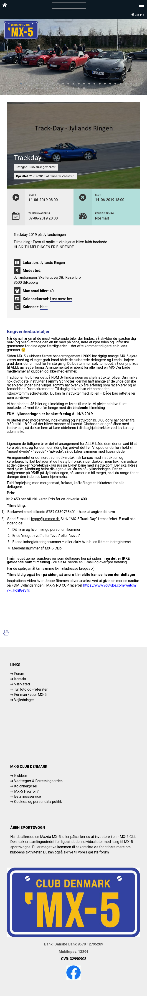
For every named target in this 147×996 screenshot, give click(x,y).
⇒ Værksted (20, 684)
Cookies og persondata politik (38, 801)
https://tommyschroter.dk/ (27, 393)
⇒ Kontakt (18, 679)
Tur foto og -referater (31, 689)
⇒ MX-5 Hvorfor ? (24, 791)
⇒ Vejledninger (22, 700)
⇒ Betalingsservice (25, 796)
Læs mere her (61, 299)
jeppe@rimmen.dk (45, 519)
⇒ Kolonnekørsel (23, 786)
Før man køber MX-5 (30, 694)
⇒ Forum (17, 674)
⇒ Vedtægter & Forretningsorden (36, 781)
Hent (44, 307)
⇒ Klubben (18, 776)
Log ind (138, 14)
